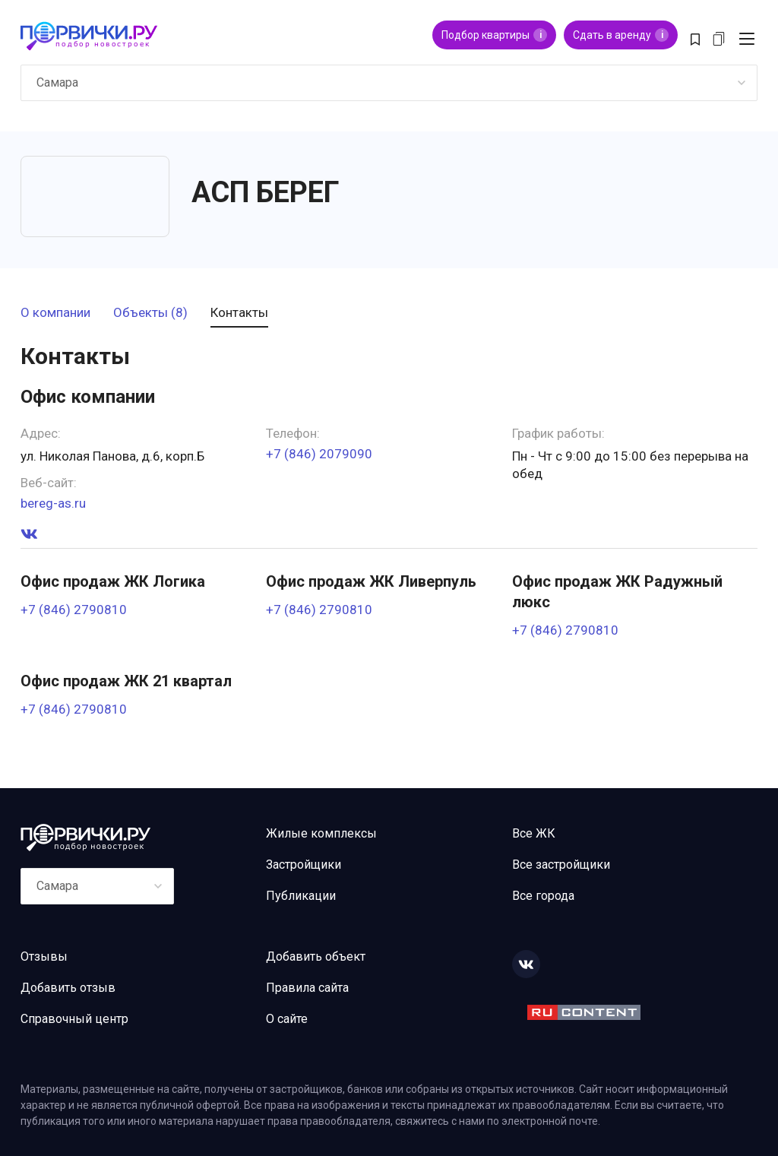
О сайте (287, 1019)
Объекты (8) (150, 313)
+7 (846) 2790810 (74, 609)
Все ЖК (533, 833)
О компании (55, 313)
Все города (543, 895)
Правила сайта (307, 987)
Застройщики (303, 864)
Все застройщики (561, 864)
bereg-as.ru (53, 503)
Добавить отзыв (68, 987)
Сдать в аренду (621, 35)
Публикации (301, 895)
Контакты (239, 313)
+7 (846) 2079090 (319, 454)
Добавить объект (315, 956)
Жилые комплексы (321, 833)
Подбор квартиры (494, 35)
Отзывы (44, 956)
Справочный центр (74, 1019)
